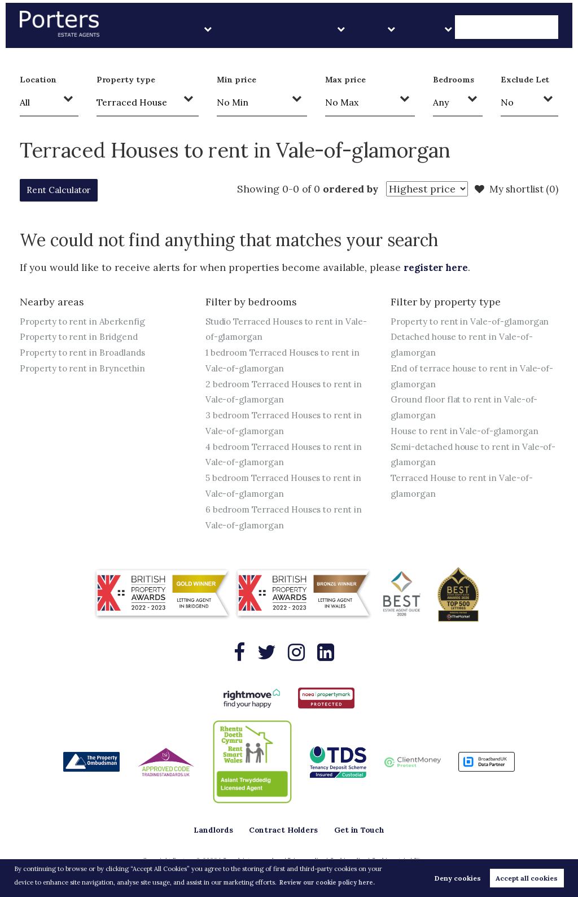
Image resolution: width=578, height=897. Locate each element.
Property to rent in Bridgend (82, 337)
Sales (429, 28)
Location (38, 80)
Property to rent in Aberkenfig (85, 321)
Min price (236, 80)
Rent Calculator (67, 189)
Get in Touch (525, 28)
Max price (345, 80)
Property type (126, 80)
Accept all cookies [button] (527, 878)
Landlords (300, 28)
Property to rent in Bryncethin (85, 368)
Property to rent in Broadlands (86, 352)
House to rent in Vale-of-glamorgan (469, 447)
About (467, 28)
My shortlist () (514, 189)
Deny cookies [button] (458, 878)
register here (438, 267)
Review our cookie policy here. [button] (328, 882)
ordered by (343, 188)
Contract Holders (370, 28)
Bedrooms (453, 80)
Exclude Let (525, 80)
